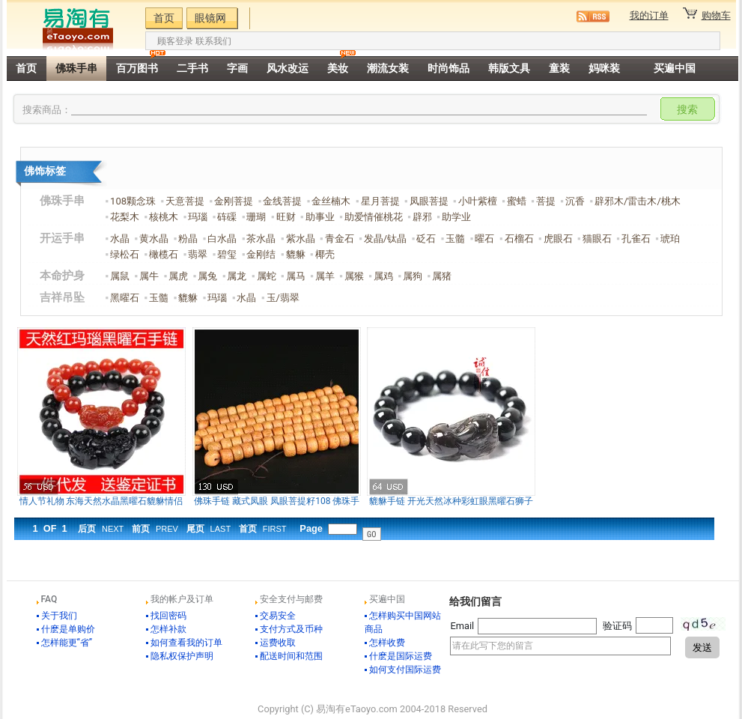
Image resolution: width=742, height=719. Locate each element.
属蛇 (266, 276)
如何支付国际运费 (405, 669)
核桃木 (163, 216)
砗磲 (227, 216)
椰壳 (325, 254)
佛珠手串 (76, 68)
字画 (237, 68)
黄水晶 (153, 238)
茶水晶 (261, 238)
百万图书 (137, 68)
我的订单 (649, 15)
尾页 (208, 529)
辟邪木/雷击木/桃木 (637, 201)
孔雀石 (636, 238)
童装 (559, 68)
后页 (101, 529)
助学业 (456, 216)
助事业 (320, 216)
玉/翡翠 (283, 297)
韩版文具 (509, 68)
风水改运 (287, 68)
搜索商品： (46, 109)
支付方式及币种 (291, 629)
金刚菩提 (233, 201)
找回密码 (168, 615)
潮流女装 (388, 68)
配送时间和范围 (291, 656)
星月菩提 (380, 201)
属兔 (207, 276)
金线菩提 (282, 201)
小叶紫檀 (477, 201)
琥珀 (670, 238)
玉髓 (455, 238)
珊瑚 (256, 216)
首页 (163, 18)
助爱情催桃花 (373, 216)
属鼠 (120, 276)
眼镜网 (210, 18)
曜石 (484, 238)
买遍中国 (675, 68)
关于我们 (59, 615)
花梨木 (124, 216)
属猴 (354, 276)
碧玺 (227, 254)
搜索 (687, 109)
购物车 (716, 15)
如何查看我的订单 (186, 642)
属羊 (325, 276)
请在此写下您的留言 (560, 646)
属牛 (149, 276)
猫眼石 (597, 238)
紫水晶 (300, 238)
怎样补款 (168, 629)
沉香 (575, 201)
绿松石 (124, 254)
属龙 (236, 276)
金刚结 (261, 254)
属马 (295, 276)
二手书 (192, 68)
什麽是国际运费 (400, 656)
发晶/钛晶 (385, 238)
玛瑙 (197, 216)
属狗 (412, 276)
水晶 (120, 238)
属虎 (178, 276)
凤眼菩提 (429, 201)
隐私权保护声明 (181, 656)
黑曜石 (124, 297)
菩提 (546, 201)
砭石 (426, 238)
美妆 (337, 68)
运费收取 (278, 642)
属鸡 (383, 276)
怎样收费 (387, 642)
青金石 (339, 238)
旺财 (286, 216)
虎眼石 (558, 238)
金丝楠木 (330, 201)
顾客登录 (175, 41)
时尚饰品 (448, 68)
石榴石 (519, 238)
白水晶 (222, 238)
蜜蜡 (516, 201)
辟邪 (422, 216)
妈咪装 (604, 68)
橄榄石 (163, 254)
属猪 (441, 276)
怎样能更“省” (67, 642)
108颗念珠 (133, 201)
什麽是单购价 (68, 629)
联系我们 (213, 41)
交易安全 (278, 615)
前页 (155, 529)
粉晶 (188, 238)
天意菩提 (184, 201)
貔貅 (295, 254)
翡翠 (197, 254)
